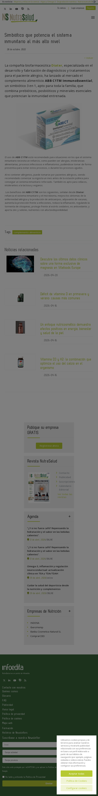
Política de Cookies (76, 780)
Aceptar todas (76, 773)
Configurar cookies (76, 788)
